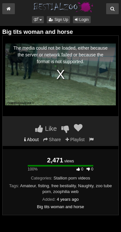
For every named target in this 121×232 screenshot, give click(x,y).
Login (82, 19)
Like (46, 128)
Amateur (27, 185)
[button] (38, 19)
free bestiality (63, 185)
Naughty (85, 185)
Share (52, 139)
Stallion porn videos (72, 178)
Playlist (75, 139)
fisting (43, 185)
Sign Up (58, 19)
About (31, 139)
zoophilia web (66, 191)
